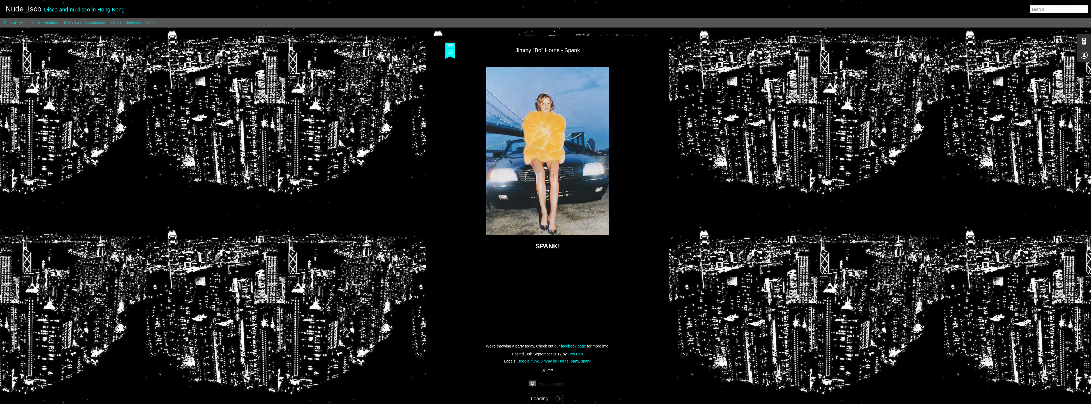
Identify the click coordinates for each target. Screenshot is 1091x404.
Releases (133, 22)
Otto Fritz (576, 354)
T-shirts (115, 22)
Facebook (52, 22)
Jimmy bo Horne (555, 361)
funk (535, 361)
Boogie (523, 361)
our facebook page (570, 346)
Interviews (72, 22)
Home (34, 22)
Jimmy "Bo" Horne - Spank (547, 50)
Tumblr (151, 22)
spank (586, 361)
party (575, 361)
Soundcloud (95, 22)
